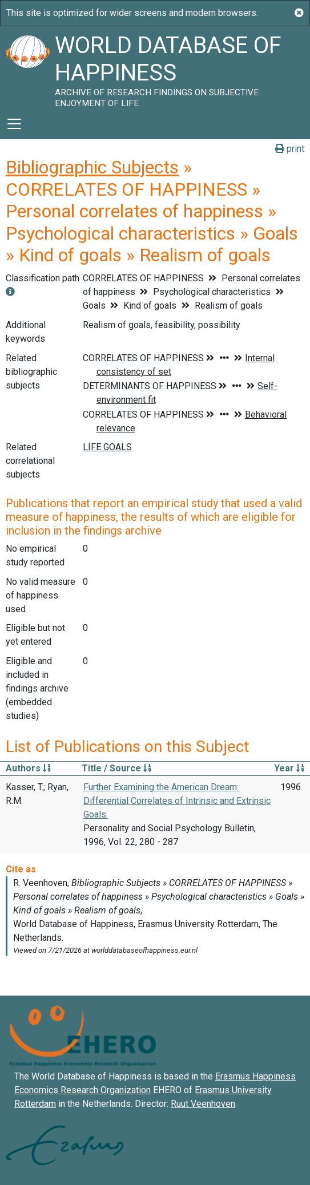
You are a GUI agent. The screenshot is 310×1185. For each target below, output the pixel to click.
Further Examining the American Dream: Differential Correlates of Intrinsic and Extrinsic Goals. (177, 801)
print (289, 148)
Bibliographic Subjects (92, 167)
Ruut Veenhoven (203, 1103)
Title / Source (116, 768)
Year (289, 768)
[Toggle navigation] (14, 124)
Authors (28, 768)
